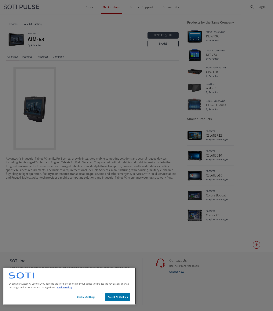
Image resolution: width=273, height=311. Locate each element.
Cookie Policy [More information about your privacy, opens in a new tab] (64, 287)
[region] (69, 286)
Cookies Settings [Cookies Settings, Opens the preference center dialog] (86, 297)
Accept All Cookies (118, 297)
